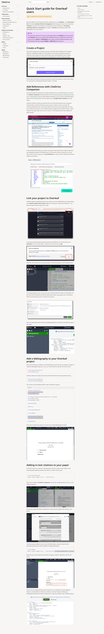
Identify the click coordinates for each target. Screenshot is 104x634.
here (29, 39)
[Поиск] (38, 2)
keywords (40, 154)
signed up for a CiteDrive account (41, 51)
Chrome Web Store (58, 94)
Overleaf (44, 263)
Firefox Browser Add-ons (36, 96)
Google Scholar (49, 105)
